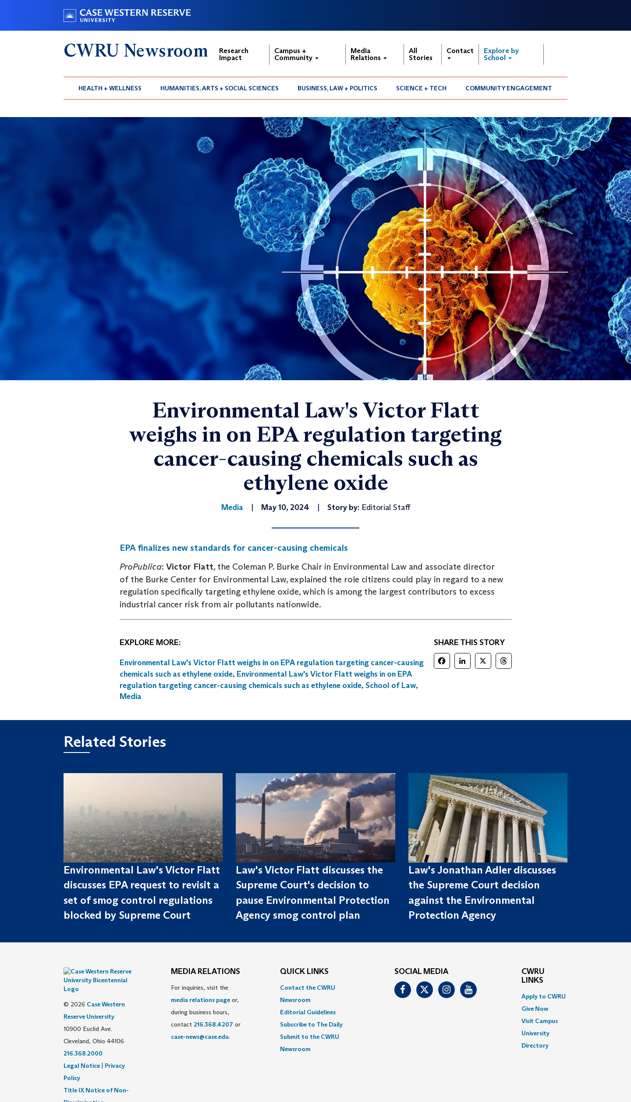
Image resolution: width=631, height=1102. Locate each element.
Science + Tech (421, 88)
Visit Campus (539, 1021)
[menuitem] (110, 88)
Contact (460, 52)
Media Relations (369, 54)
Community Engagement (508, 88)
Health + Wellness (110, 88)
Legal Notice (82, 1044)
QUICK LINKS (304, 971)
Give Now (534, 1009)
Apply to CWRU (543, 996)
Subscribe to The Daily (311, 1024)
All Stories (420, 54)
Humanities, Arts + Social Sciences (219, 88)
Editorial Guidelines (308, 1012)
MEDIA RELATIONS (205, 971)
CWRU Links (533, 976)
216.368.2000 (83, 1031)
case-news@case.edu (200, 1037)
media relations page (200, 1000)
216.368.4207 (213, 1024)
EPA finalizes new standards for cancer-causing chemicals (234, 547)
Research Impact (233, 54)
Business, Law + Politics (337, 88)
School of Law (390, 685)
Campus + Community (296, 54)
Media (131, 696)
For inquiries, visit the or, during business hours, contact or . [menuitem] (206, 1012)
